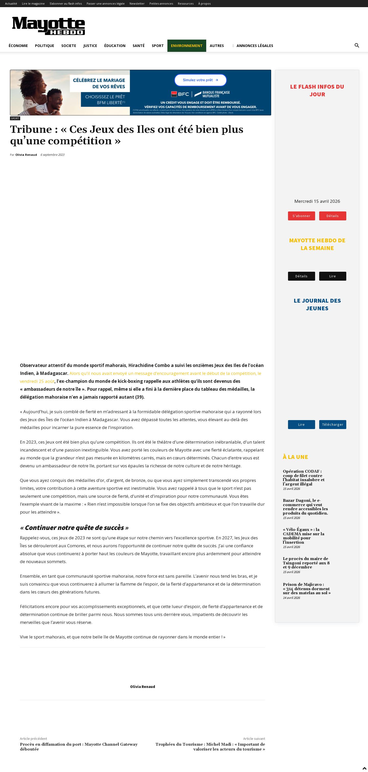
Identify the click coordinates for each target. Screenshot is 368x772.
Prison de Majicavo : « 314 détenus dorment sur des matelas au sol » (307, 589)
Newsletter (137, 3)
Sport (158, 45)
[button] (357, 46)
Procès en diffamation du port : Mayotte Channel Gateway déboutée (78, 747)
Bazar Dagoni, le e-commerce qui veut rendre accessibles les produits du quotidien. (305, 507)
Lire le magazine (33, 3)
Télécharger (332, 424)
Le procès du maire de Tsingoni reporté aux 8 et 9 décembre (306, 563)
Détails (333, 215)
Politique (44, 45)
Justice (90, 45)
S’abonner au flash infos (66, 3)
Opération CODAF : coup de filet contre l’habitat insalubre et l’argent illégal (304, 478)
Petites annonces (161, 3)
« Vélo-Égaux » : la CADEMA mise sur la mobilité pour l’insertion (303, 536)
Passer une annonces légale (106, 3)
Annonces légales (252, 45)
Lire (332, 276)
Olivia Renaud (142, 686)
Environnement (187, 45)
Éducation (114, 45)
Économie (18, 45)
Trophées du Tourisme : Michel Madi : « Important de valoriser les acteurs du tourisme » (210, 747)
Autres (217, 45)
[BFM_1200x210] (140, 114)
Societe (68, 45)
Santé (139, 45)
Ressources (185, 3)
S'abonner (301, 215)
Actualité (11, 3)
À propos (204, 3)
